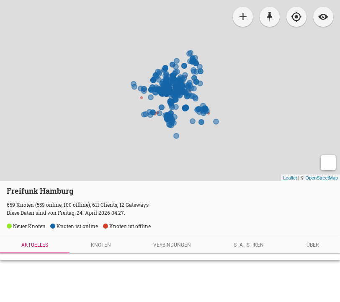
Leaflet (290, 177)
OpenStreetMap (321, 177)
